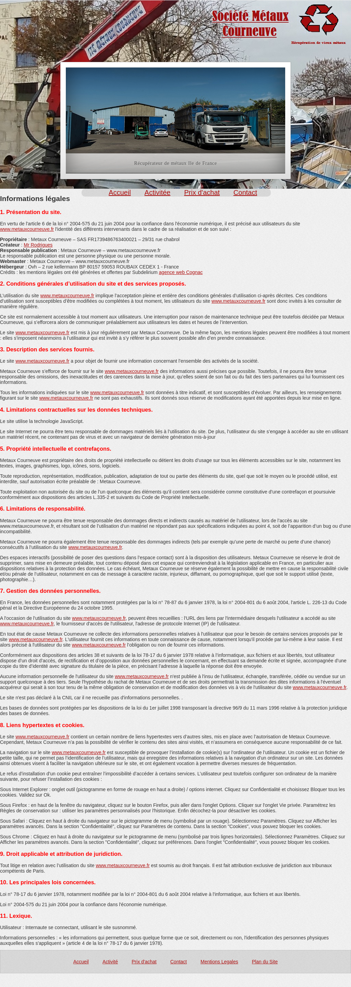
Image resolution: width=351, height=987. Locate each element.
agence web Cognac (181, 272)
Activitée (158, 192)
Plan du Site (265, 961)
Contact (245, 192)
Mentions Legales (219, 961)
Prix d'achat (202, 192)
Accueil (120, 192)
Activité (110, 961)
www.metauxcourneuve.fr (27, 229)
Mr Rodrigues (38, 245)
